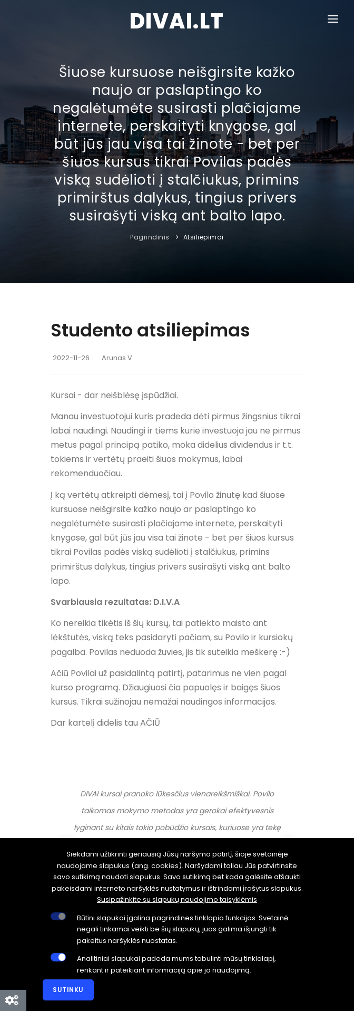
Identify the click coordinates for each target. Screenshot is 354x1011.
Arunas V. (118, 358)
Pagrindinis (150, 237)
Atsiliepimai (203, 237)
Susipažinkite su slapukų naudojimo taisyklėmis (177, 899)
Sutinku (68, 989)
